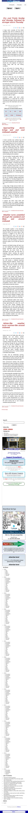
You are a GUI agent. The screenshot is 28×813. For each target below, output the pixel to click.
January (7, 575)
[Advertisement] (14, 13)
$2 (6, 111)
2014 (5, 753)
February (7, 574)
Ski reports (11, 4)
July (6, 584)
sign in (6, 119)
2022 (5, 625)
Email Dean (14, 537)
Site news (6, 433)
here (19, 467)
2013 (5, 769)
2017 (5, 705)
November (7, 579)
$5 (10, 111)
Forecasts (19, 4)
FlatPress (19, 806)
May (6, 570)
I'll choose (18, 115)
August (7, 583)
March (6, 573)
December (7, 578)
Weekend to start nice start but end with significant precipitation (13, 786)
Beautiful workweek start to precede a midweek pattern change (13, 789)
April (6, 571)
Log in (4, 803)
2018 (5, 689)
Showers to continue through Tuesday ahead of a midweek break (13, 784)
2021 (5, 641)
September (7, 581)
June (6, 585)
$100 (12, 115)
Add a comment (5, 124)
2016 (5, 721)
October (7, 580)
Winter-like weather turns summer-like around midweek (13, 325)
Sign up (9, 8)
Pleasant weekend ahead (9, 777)
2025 (5, 577)
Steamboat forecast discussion (17, 210)
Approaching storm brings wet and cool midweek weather (13, 130)
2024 (5, 593)
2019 (5, 673)
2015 (5, 737)
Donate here (14, 462)
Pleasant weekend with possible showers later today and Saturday (13, 796)
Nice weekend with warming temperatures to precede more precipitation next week (14, 782)
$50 (6, 115)
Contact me (8, 483)
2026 (5, 569)
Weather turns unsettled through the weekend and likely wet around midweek (13, 218)
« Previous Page (4, 409)
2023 (5, 609)
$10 (15, 111)
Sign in (17, 8)
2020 (5, 657)
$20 (20, 111)
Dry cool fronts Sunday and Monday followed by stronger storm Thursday (13, 20)
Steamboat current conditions (11, 435)
